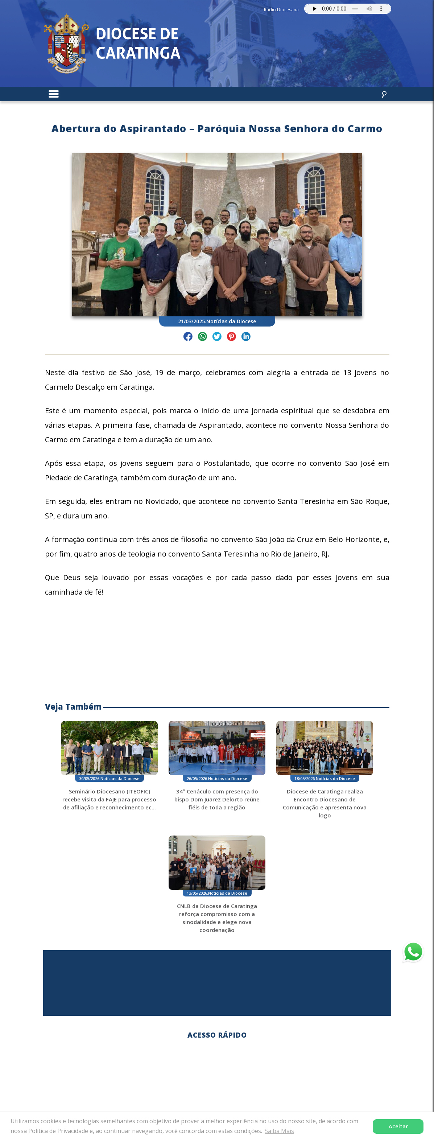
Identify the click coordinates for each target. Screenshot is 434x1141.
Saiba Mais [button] (279, 1131)
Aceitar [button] (398, 1126)
